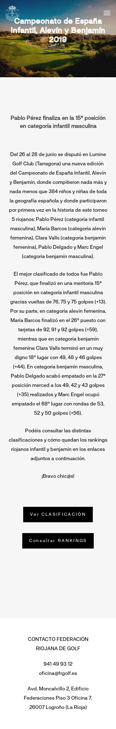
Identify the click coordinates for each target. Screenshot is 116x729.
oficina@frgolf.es (58, 673)
